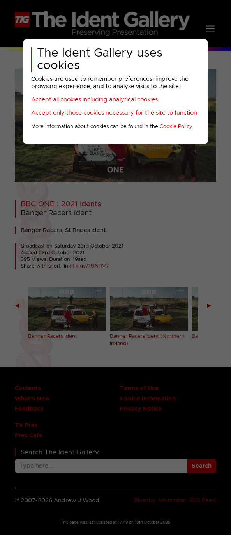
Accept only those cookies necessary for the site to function (114, 113)
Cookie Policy (176, 126)
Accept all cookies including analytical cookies (94, 100)
